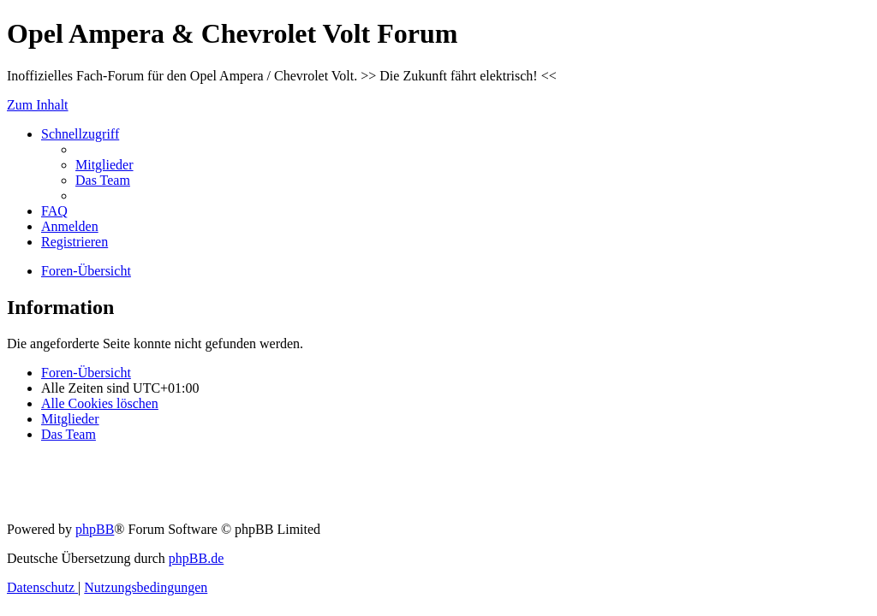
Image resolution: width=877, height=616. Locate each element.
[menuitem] (104, 164)
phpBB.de (196, 558)
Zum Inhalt (38, 105)
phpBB (94, 529)
